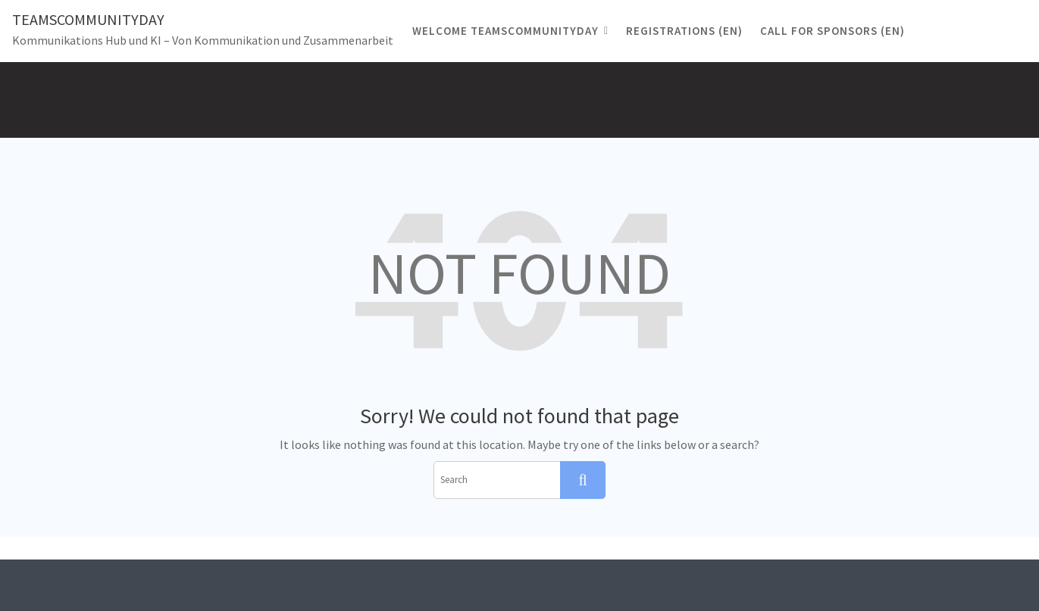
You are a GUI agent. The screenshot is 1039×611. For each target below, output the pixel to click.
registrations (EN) (684, 30)
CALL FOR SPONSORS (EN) (832, 30)
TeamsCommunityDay (88, 19)
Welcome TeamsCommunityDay (505, 30)
